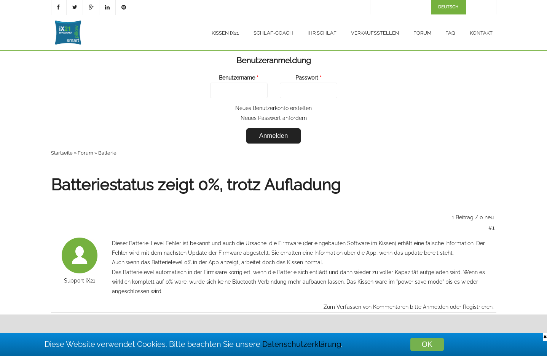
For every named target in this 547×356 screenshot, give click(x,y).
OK (427, 344)
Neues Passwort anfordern (274, 118)
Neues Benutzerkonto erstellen (273, 108)
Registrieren (478, 307)
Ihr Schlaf (322, 33)
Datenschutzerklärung (301, 344)
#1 (491, 228)
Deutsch (448, 7)
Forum (422, 33)
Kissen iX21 (225, 33)
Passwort (308, 78)
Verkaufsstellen (375, 33)
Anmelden (435, 307)
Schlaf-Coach (273, 33)
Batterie (107, 153)
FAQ (450, 33)
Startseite (62, 153)
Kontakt (481, 33)
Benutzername (238, 78)
